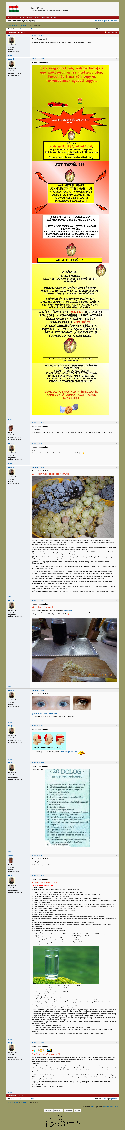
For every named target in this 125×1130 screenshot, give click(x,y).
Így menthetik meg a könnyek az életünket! (44, 714)
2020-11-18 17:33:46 (38, 423)
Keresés (37, 17)
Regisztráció (45, 17)
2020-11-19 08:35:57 (38, 467)
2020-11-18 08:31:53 (38, 59)
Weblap (10, 55)
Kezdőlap (11, 17)
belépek (104, 29)
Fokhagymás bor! (68, 610)
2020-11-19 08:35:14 (38, 443)
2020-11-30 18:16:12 (38, 855)
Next (32, 29)
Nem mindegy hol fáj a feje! (69, 752)
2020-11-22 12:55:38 (38, 600)
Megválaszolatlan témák (109, 21)
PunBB (92, 1107)
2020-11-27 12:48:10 (38, 726)
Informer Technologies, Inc (110, 1107)
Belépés (53, 17)
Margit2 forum (24, 25)
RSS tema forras (112, 32)
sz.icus (11, 423)
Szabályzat (30, 17)
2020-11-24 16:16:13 (38, 690)
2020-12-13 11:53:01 (38, 1043)
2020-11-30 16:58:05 (38, 762)
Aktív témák (97, 21)
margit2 (11, 35)
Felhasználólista (20, 17)
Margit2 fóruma (36, 8)
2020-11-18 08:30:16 (38, 35)
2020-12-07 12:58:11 (38, 875)
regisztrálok (113, 29)
